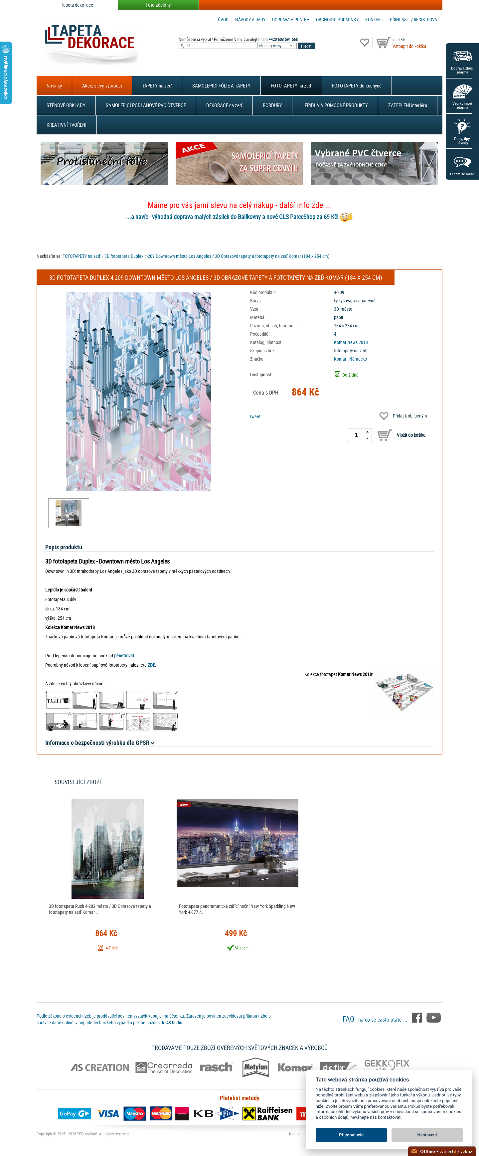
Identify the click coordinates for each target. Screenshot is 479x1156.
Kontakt (374, 19)
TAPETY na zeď (157, 85)
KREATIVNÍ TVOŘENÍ (66, 124)
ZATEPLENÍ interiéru (407, 105)
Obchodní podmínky (337, 19)
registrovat (426, 19)
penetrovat (124, 655)
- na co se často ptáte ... (375, 1019)
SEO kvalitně (87, 1133)
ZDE (151, 665)
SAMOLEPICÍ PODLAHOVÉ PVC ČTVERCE (146, 105)
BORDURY (272, 105)
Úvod (223, 19)
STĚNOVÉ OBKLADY (66, 105)
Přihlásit (400, 19)
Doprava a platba (290, 19)
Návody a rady (250, 19)
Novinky (54, 85)
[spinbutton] (356, 435)
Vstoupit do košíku (409, 46)
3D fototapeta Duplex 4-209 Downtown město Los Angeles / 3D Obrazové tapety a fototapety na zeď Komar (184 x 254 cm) (216, 256)
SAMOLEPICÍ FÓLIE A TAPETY (221, 85)
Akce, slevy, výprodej (102, 85)
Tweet (254, 416)
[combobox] (277, 46)
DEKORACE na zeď (224, 105)
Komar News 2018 (351, 342)
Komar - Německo (350, 359)
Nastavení (427, 1134)
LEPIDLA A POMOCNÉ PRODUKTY (335, 105)
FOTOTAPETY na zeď (291, 85)
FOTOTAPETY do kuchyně (357, 85)
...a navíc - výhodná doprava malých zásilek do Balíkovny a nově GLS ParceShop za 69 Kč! (232, 217)
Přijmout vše (351, 1134)
